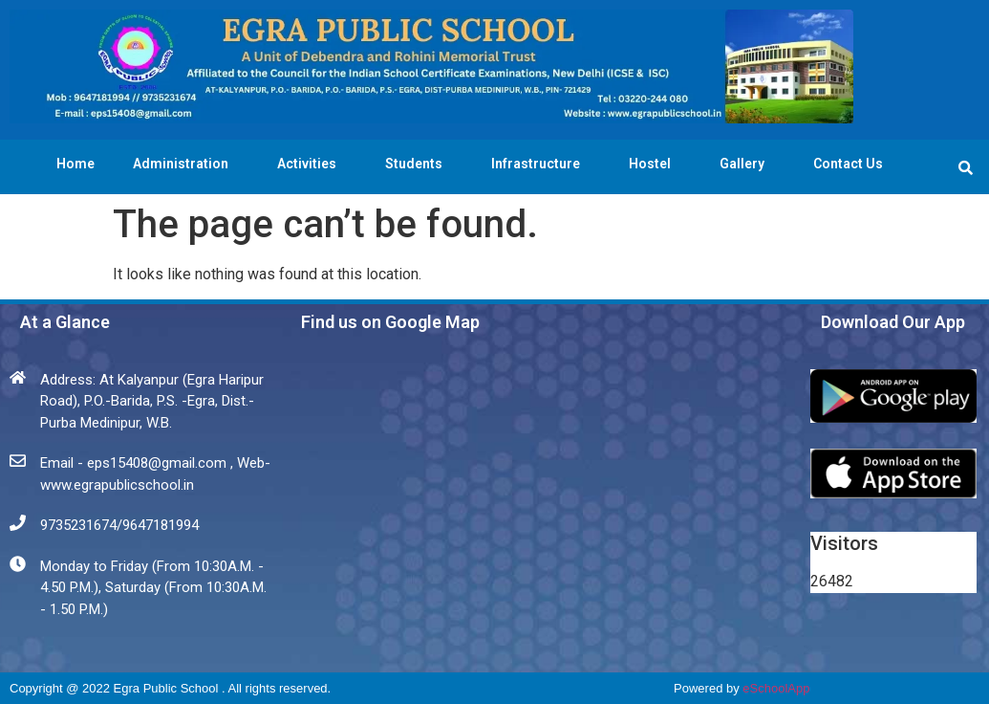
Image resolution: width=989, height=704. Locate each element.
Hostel (655, 163)
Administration (186, 163)
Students (419, 163)
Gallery (747, 163)
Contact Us (848, 163)
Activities (312, 163)
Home (75, 163)
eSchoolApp (775, 688)
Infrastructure (541, 163)
